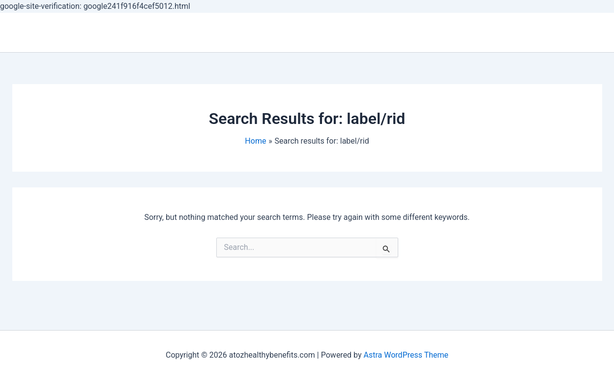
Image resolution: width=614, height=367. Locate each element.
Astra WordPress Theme (406, 355)
